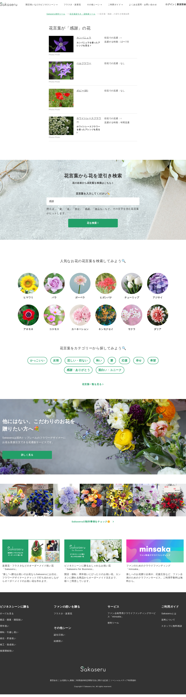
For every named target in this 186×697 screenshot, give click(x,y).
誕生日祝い (60, 637)
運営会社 (48, 683)
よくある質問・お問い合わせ (143, 4)
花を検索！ (93, 223)
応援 (125, 361)
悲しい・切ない (77, 361)
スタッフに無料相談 (173, 628)
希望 (155, 361)
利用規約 (78, 683)
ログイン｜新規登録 (175, 4)
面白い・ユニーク (110, 370)
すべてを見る (8, 616)
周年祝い (5, 628)
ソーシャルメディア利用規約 (127, 683)
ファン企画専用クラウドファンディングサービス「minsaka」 (131, 618)
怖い (99, 361)
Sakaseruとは (169, 616)
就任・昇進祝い (9, 641)
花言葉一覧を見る (93, 385)
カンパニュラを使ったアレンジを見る (88, 44)
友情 (55, 361)
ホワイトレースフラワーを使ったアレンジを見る (88, 130)
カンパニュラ (84, 37)
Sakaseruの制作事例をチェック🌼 (93, 523)
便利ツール (114, 626)
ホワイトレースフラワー (88, 120)
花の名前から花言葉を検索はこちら (93, 183)
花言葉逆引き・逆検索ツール (82, 14)
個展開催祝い (8, 653)
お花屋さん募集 (63, 683)
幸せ (77, 209)
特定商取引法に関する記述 (96, 683)
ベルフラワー (84, 63)
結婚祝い (59, 643)
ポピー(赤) (83, 90)
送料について (169, 622)
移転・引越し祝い (10, 634)
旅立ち (100, 209)
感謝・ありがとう (77, 370)
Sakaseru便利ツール (55, 14)
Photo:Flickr (54, 55)
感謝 (88, 209)
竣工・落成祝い (9, 647)
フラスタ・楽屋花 (72, 4)
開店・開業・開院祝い (13, 622)
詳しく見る (27, 456)
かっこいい (36, 361)
